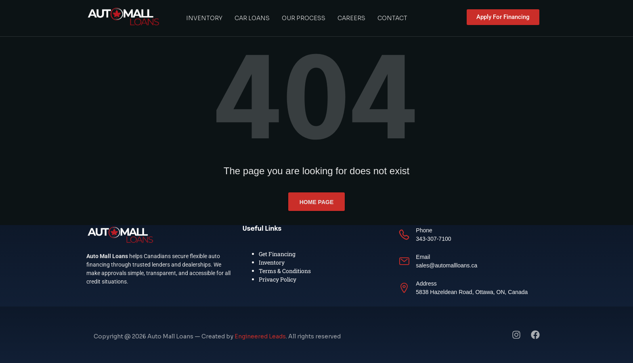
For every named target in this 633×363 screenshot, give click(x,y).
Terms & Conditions (285, 271)
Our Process (303, 18)
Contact (392, 18)
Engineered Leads (260, 336)
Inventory (204, 18)
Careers (351, 18)
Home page (317, 202)
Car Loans (252, 18)
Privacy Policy (277, 279)
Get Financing (277, 254)
